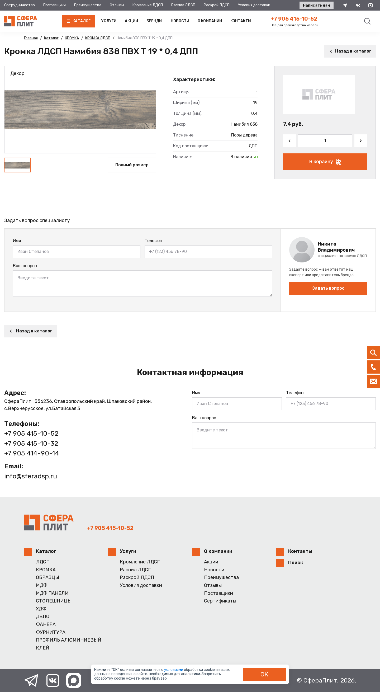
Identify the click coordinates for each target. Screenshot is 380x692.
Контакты (240, 21)
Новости (180, 21)
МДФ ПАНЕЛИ (52, 593)
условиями (174, 669)
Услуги (108, 21)
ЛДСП (43, 562)
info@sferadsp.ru (30, 476)
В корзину (325, 162)
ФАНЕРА (46, 624)
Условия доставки (254, 5)
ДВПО (42, 616)
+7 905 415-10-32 (31, 443)
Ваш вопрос (25, 265)
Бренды (154, 21)
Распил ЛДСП (183, 5)
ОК (264, 674)
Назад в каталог (350, 51)
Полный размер (132, 164)
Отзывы (117, 5)
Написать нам (316, 5)
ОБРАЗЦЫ (47, 577)
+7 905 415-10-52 (294, 19)
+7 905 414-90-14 (31, 453)
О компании (210, 21)
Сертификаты (220, 601)
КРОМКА (46, 570)
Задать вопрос (328, 288)
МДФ (41, 585)
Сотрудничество (19, 5)
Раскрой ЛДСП (217, 5)
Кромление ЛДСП (147, 5)
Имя (17, 240)
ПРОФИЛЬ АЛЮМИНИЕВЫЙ (68, 640)
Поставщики (54, 5)
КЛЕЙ (42, 648)
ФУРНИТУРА (50, 632)
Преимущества (87, 5)
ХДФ (41, 609)
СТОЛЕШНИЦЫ (54, 601)
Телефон (153, 240)
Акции (131, 21)
